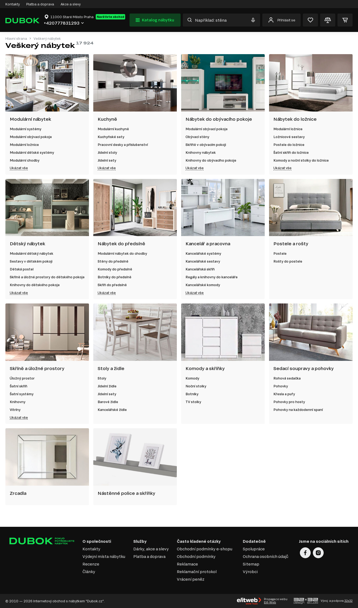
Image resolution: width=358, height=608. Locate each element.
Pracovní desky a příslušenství (123, 144)
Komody (192, 378)
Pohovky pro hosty (289, 402)
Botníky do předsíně (114, 277)
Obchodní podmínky (196, 556)
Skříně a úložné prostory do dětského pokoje (47, 277)
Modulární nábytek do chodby (122, 253)
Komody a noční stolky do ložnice (301, 160)
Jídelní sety (107, 160)
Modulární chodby (24, 160)
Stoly (102, 378)
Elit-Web (270, 602)
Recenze (90, 564)
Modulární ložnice (24, 144)
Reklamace (187, 564)
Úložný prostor (22, 378)
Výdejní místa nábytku (103, 556)
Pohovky (280, 386)
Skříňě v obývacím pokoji (205, 144)
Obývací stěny (197, 137)
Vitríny (15, 409)
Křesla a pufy (284, 394)
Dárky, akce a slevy (151, 549)
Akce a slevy (71, 4)
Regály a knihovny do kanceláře (211, 277)
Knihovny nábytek (200, 152)
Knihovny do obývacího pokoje (210, 160)
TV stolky (193, 402)
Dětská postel (22, 269)
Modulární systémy (25, 129)
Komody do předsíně (115, 269)
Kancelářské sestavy (202, 261)
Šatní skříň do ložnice (291, 152)
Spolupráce (254, 549)
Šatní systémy (22, 394)
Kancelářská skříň (200, 269)
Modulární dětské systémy (32, 152)
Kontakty (12, 4)
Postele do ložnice (288, 144)
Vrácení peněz (190, 579)
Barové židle (108, 402)
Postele (280, 253)
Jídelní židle (107, 386)
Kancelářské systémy (203, 253)
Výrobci (250, 571)
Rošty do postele (287, 261)
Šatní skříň (18, 386)
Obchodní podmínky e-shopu (204, 549)
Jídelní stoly (107, 152)
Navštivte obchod (110, 16)
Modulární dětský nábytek (31, 253)
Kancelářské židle (112, 409)
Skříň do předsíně (112, 285)
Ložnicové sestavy (289, 137)
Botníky (191, 394)
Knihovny (17, 402)
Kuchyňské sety (111, 137)
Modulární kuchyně (113, 129)
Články (88, 571)
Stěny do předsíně (113, 261)
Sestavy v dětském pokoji (31, 261)
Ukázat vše (19, 168)
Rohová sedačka (287, 378)
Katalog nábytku (154, 20)
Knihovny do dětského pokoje (35, 285)
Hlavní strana (16, 38)
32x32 (348, 600)
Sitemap (251, 564)
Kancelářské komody (202, 285)
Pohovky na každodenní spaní (298, 409)
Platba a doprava (40, 4)
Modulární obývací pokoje (31, 137)
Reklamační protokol (197, 571)
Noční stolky (195, 386)
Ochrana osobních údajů (265, 556)
